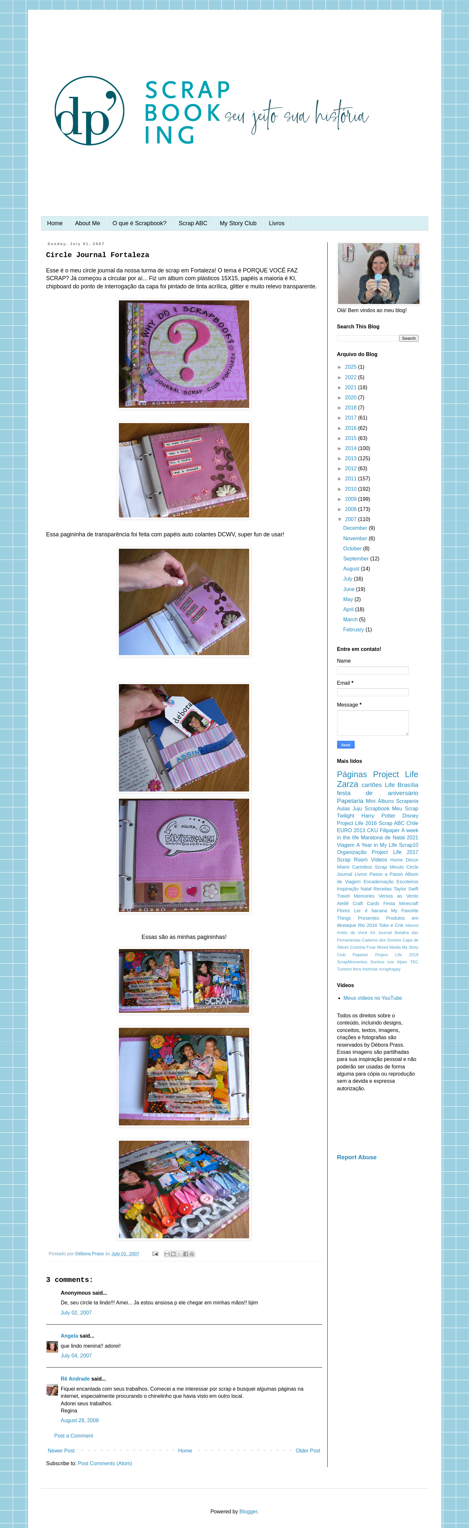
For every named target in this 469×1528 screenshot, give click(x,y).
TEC (414, 961)
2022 (351, 377)
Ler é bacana (370, 910)
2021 (351, 387)
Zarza (347, 784)
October (353, 548)
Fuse (371, 947)
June (349, 589)
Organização (352, 852)
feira (357, 969)
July (348, 579)
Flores (343, 910)
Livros (277, 223)
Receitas (383, 888)
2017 (351, 417)
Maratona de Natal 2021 (390, 837)
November (356, 538)
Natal (366, 888)
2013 (351, 458)
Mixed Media (389, 947)
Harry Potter (378, 816)
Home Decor (404, 859)
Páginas (352, 774)
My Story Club (238, 223)
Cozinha (357, 947)
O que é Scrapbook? (139, 223)
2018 (351, 407)
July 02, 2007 (76, 1312)
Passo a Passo (386, 874)
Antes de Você (352, 932)
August (352, 568)
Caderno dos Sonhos (381, 940)
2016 (351, 428)
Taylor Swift (406, 888)
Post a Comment (73, 1436)
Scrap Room (352, 859)
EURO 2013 (351, 830)
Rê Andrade (75, 1379)
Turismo (344, 969)
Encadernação (378, 881)
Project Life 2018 (397, 954)
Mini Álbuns (380, 801)
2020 (351, 397)
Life (390, 784)
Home (55, 223)
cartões (372, 784)
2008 (351, 509)
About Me (87, 223)
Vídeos (379, 859)
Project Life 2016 (357, 823)
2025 (351, 367)
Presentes (368, 918)
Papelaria (350, 800)
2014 (351, 448)
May (349, 599)
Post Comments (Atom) (105, 1463)
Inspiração (348, 888)
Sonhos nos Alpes (388, 961)
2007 (351, 519)
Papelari (360, 954)
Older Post (308, 1450)
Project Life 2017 (395, 852)
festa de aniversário (378, 793)
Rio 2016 (367, 925)
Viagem (346, 845)
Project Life (395, 774)
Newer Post (61, 1450)
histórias (370, 969)
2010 (351, 489)
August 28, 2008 (80, 1420)
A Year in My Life (376, 845)
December (356, 528)
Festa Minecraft (400, 903)
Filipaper (390, 830)
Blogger (248, 1511)
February (354, 629)
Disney (411, 816)
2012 (351, 468)
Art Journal (381, 932)
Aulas (343, 808)
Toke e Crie (391, 925)
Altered (412, 925)
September (356, 558)
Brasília (408, 784)
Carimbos (362, 867)
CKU (372, 830)
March (351, 619)
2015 (351, 438)
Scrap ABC (193, 223)
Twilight (345, 816)
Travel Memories (356, 896)
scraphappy (390, 969)
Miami (343, 867)
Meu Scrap (405, 808)
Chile (412, 823)
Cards (373, 903)
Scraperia (407, 801)
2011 (351, 478)
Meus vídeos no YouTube (373, 998)
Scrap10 (409, 845)
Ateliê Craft (350, 903)
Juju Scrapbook (371, 808)
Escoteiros (407, 881)
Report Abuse (357, 1157)
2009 (351, 499)
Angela (69, 1336)
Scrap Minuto (389, 867)
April (349, 609)
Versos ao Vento (398, 896)
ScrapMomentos (352, 961)
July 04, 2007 (76, 1355)
